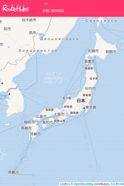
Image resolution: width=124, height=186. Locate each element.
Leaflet (64, 183)
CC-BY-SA (117, 183)
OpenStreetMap (84, 183)
